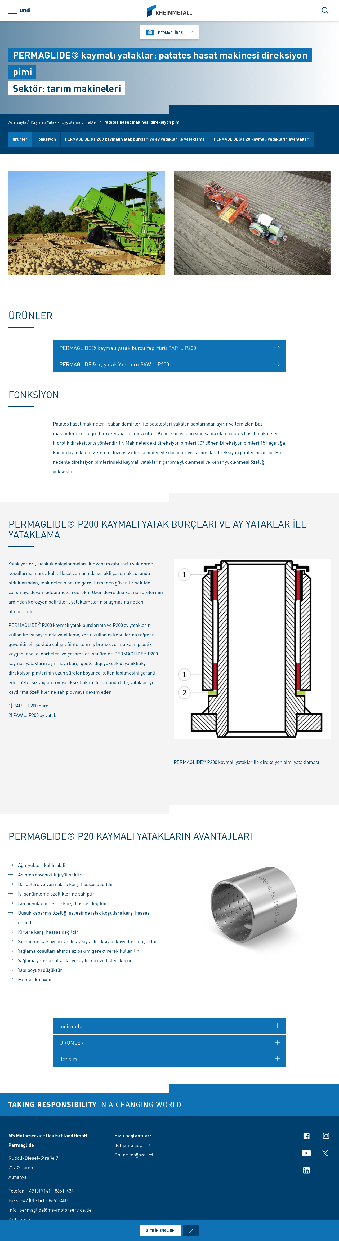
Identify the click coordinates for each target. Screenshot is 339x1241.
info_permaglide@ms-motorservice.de (50, 1210)
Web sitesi (19, 1219)
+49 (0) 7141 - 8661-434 (50, 1190)
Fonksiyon (46, 139)
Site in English (160, 1230)
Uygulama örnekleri (80, 122)
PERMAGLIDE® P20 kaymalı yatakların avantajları (262, 139)
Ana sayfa (17, 122)
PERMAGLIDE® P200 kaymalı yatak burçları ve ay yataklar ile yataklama (135, 139)
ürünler (20, 139)
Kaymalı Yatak (44, 122)
